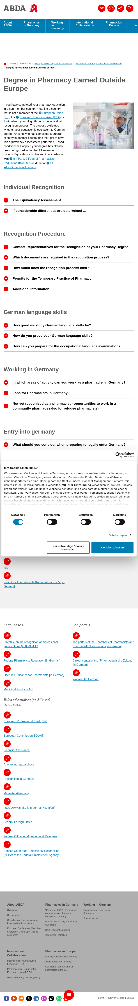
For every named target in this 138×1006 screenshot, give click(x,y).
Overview (12, 911)
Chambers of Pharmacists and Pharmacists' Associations (22, 923)
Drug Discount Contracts (57, 931)
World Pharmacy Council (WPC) (23, 978)
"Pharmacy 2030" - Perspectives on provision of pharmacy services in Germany (61, 914)
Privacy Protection (115, 999)
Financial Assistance (17, 751)
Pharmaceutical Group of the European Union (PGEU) (21, 972)
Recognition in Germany (19, 779)
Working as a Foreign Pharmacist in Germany (99, 64)
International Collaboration (84, 25)
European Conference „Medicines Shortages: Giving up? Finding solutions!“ (24, 932)
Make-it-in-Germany (16, 794)
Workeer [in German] (86, 680)
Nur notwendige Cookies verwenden (68, 547)
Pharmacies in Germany (32, 25)
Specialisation (90, 919)
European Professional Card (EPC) (26, 722)
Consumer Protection (56, 936)
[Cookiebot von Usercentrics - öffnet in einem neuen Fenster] (118, 455)
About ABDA (8, 25)
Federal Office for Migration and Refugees (30, 837)
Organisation (13, 916)
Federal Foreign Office (18, 823)
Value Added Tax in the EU (58, 962)
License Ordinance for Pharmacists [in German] (34, 676)
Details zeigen (118, 535)
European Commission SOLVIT (23, 736)
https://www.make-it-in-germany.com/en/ (29, 808)
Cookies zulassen (112, 547)
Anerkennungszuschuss (19, 765)
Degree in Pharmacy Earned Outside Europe (30, 68)
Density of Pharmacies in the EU (61, 957)
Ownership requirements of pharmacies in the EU (59, 969)
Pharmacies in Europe (114, 25)
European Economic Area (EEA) (40, 118)
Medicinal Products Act (18, 690)
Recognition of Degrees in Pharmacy (53, 64)
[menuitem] (19, 64)
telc (6, 568)
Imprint (100, 999)
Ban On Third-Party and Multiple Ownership (61, 924)
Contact (130, 999)
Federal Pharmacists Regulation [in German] (32, 661)
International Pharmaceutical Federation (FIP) (21, 963)
